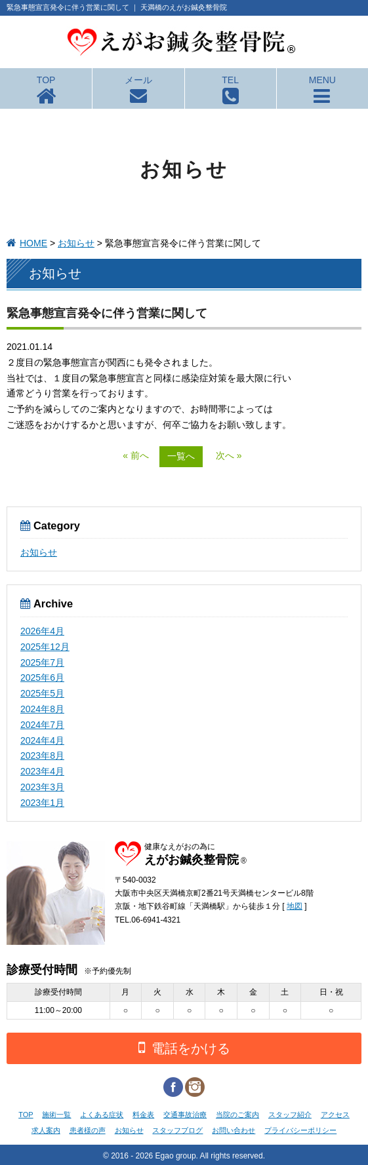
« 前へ (136, 455)
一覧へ (181, 456)
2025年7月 (42, 662)
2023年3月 (42, 787)
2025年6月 (42, 677)
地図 (294, 906)
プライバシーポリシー (300, 1130)
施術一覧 (56, 1114)
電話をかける (184, 1047)
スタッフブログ (177, 1130)
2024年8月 (42, 709)
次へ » (229, 455)
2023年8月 (42, 755)
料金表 (143, 1114)
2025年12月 (45, 646)
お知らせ (76, 243)
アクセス (335, 1114)
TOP (46, 80)
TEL (230, 80)
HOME (33, 243)
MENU (322, 80)
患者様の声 (88, 1130)
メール (138, 80)
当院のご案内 (237, 1114)
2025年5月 (42, 693)
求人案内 (45, 1130)
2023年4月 (42, 771)
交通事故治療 (185, 1114)
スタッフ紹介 (290, 1114)
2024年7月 (42, 724)
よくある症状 (101, 1114)
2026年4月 (42, 631)
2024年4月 (42, 740)
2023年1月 (42, 802)
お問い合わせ (233, 1130)
